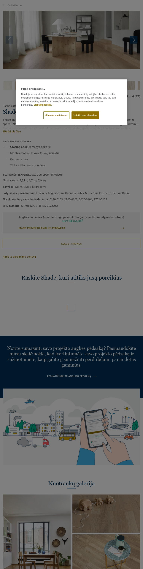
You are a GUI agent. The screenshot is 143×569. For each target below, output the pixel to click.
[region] (71, 102)
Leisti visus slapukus (85, 115)
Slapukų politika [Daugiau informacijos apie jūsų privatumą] (43, 105)
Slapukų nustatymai (56, 115)
